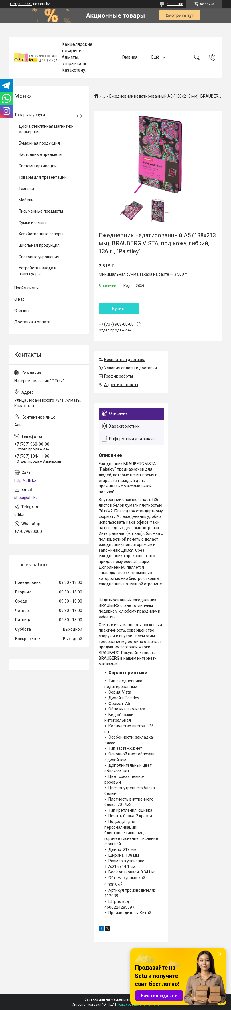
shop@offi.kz (26, 497)
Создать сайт (21, 4)
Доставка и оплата (32, 322)
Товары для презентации (43, 177)
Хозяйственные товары (41, 234)
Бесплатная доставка (124, 359)
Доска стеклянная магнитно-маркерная (46, 129)
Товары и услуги (29, 114)
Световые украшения (39, 257)
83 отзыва (175, 4)
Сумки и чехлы (32, 222)
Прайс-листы (26, 287)
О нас (19, 299)
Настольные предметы (40, 154)
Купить (119, 308)
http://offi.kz (25, 480)
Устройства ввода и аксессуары (37, 271)
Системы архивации (38, 166)
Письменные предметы (41, 211)
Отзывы (21, 310)
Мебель (26, 200)
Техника (26, 188)
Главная (129, 57)
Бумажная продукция (39, 143)
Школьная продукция (39, 245)
